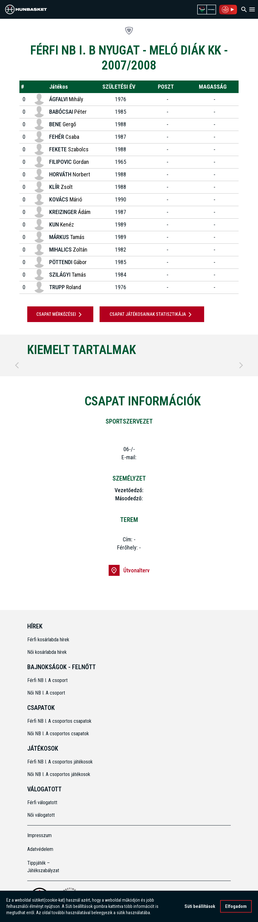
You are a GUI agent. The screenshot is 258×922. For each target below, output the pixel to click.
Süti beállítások (199, 907)
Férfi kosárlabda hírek (48, 640)
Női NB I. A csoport (46, 693)
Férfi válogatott (42, 802)
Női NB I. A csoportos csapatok (58, 734)
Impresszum (39, 835)
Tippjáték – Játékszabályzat (43, 866)
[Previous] (17, 365)
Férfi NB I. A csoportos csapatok (60, 721)
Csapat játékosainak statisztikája (152, 314)
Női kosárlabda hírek (47, 652)
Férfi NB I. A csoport (47, 680)
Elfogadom (236, 907)
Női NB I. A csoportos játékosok (58, 774)
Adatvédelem (40, 849)
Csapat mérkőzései (60, 314)
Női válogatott (41, 815)
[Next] (241, 365)
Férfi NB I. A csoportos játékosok (60, 762)
